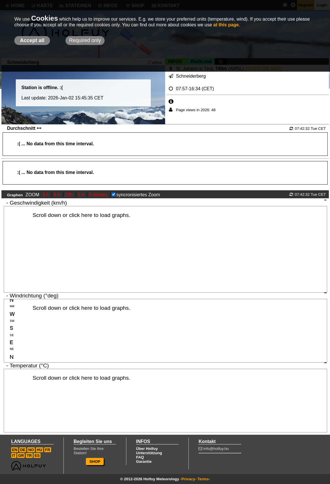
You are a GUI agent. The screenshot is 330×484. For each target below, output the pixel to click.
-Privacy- (188, 479)
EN (15, 450)
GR (21, 455)
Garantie (144, 461)
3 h (46, 194)
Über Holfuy (147, 448)
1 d (82, 194)
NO (31, 450)
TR (29, 455)
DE (23, 450)
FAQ (140, 457)
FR (47, 450)
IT (14, 455)
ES (37, 455)
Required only (85, 40)
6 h (57, 194)
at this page (226, 24)
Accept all (32, 40)
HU (39, 450)
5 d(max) (99, 194)
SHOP (94, 461)
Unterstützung (149, 453)
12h (69, 194)
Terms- (203, 479)
